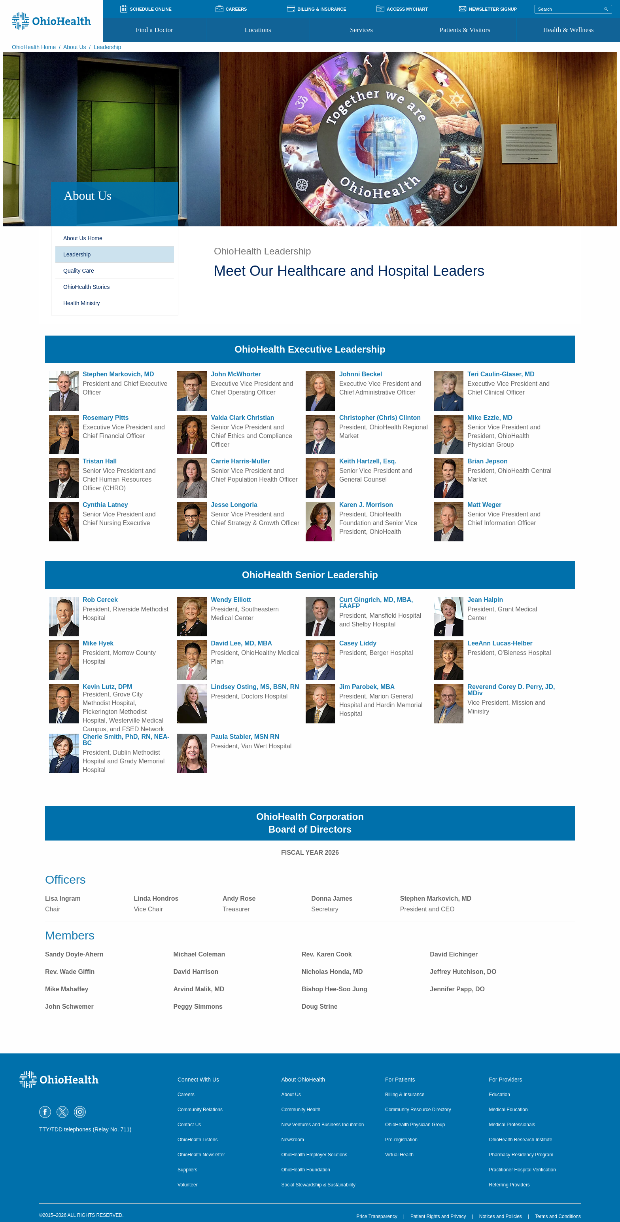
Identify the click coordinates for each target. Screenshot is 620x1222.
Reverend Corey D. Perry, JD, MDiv (511, 689)
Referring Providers (509, 1185)
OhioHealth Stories (86, 287)
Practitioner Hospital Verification (522, 1170)
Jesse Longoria (234, 504)
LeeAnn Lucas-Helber (499, 643)
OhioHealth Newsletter (201, 1154)
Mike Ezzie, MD (489, 417)
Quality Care (78, 271)
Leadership (77, 254)
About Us (74, 47)
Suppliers (187, 1170)
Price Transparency (376, 1216)
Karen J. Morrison (366, 504)
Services (361, 30)
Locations (258, 30)
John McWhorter (236, 374)
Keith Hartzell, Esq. (368, 461)
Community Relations (200, 1109)
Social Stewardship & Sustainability (318, 1185)
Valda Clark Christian (242, 417)
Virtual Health (399, 1154)
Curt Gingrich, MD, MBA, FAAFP (376, 602)
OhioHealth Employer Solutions (315, 1154)
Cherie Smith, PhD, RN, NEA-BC (126, 739)
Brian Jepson (487, 461)
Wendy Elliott (231, 599)
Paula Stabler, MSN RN (245, 736)
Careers (186, 1094)
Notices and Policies (500, 1216)
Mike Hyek (98, 643)
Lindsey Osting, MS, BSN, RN (255, 686)
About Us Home (82, 238)
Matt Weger (484, 504)
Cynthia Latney (105, 504)
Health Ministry (81, 303)
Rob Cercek (100, 599)
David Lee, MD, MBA (241, 643)
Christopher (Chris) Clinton (380, 417)
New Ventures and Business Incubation (323, 1124)
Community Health (301, 1109)
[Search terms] (573, 9)
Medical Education (508, 1109)
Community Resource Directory (418, 1109)
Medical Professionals (512, 1124)
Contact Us (189, 1124)
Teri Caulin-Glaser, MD (501, 374)
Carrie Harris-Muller (240, 461)
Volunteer (188, 1185)
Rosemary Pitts (106, 417)
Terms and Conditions (558, 1216)
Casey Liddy (357, 643)
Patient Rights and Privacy (438, 1216)
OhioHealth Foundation (306, 1170)
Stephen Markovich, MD (118, 374)
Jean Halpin (485, 599)
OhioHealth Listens (197, 1139)
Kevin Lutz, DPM (107, 686)
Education (499, 1094)
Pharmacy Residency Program (521, 1154)
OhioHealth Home (34, 47)
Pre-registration (401, 1139)
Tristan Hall (100, 461)
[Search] (606, 9)
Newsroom (293, 1139)
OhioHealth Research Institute (520, 1139)
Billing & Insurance (404, 1094)
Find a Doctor (154, 30)
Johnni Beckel (360, 374)
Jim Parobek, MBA (367, 686)
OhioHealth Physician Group (415, 1124)
